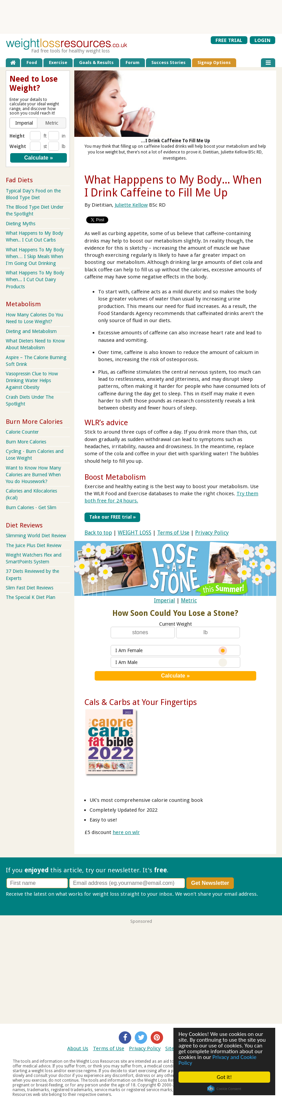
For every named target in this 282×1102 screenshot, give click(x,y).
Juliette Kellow (131, 205)
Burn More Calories (26, 441)
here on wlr (126, 832)
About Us (77, 1048)
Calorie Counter (22, 432)
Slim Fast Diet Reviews (29, 587)
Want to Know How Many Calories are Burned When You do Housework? (33, 474)
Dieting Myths (20, 223)
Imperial (164, 600)
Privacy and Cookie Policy (217, 1060)
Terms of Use (173, 532)
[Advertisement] (141, 16)
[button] (24, 123)
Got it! (224, 1077)
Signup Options (214, 62)
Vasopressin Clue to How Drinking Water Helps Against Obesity (32, 380)
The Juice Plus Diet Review (33, 545)
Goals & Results (96, 62)
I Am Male (171, 662)
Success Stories (168, 62)
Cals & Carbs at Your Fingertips (140, 702)
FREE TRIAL (228, 40)
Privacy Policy (212, 532)
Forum (132, 62)
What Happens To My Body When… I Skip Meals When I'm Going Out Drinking (35, 256)
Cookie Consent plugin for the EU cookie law (224, 1089)
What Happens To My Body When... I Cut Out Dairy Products (35, 279)
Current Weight (175, 624)
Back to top (98, 532)
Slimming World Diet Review (36, 535)
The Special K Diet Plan (30, 597)
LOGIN (262, 40)
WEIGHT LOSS (134, 532)
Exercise (58, 62)
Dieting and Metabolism (31, 331)
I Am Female (171, 650)
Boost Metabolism (115, 477)
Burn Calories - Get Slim (31, 507)
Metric (189, 600)
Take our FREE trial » (112, 517)
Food (31, 62)
